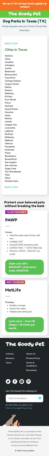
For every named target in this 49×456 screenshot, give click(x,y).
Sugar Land (10, 168)
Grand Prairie (11, 109)
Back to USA (11, 43)
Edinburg (9, 93)
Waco (8, 178)
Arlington (9, 65)
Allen (7, 59)
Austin (8, 68)
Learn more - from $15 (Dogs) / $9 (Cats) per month (22, 325)
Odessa (9, 143)
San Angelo (11, 162)
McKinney (9, 137)
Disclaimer (31, 370)
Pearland (9, 149)
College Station (13, 80)
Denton (8, 90)
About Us (31, 353)
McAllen (9, 134)
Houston (9, 112)
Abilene (9, 55)
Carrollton (10, 77)
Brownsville (11, 74)
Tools (8, 362)
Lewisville (10, 127)
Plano (8, 152)
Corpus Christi (12, 84)
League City (11, 124)
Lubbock (9, 131)
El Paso (8, 96)
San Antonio (11, 165)
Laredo (8, 121)
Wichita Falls (11, 181)
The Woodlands (13, 171)
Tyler (7, 174)
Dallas (8, 87)
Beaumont (10, 71)
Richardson (10, 156)
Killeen (8, 118)
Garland (9, 106)
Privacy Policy (33, 358)
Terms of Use (11, 408)
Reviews (10, 358)
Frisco (8, 102)
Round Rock (11, 159)
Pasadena (10, 146)
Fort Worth (10, 99)
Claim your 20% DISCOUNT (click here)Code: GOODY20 (22, 267)
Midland (9, 140)
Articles (10, 353)
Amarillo (9, 62)
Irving (7, 115)
